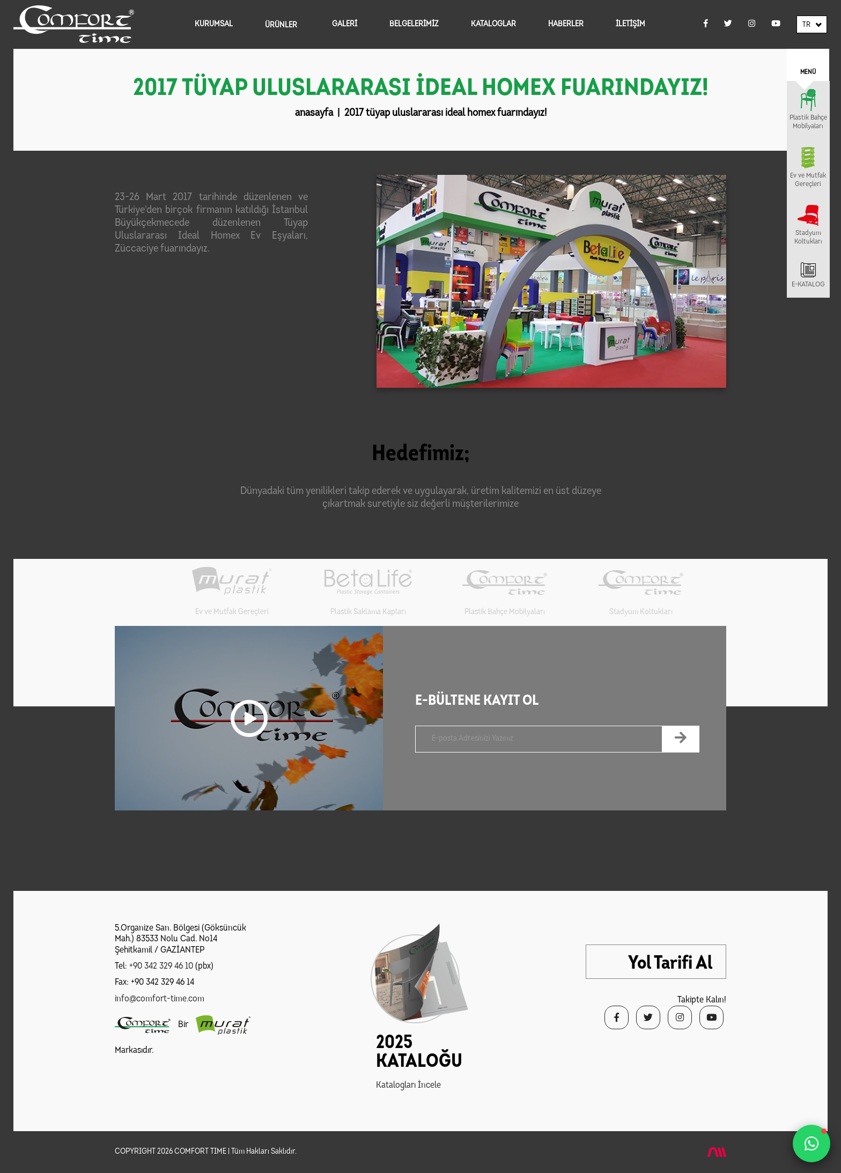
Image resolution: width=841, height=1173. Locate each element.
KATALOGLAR (493, 24)
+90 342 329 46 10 (161, 966)
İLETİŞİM (630, 24)
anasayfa (314, 113)
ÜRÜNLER (281, 25)
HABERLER (566, 24)
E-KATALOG (808, 284)
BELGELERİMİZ (414, 24)
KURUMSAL (214, 24)
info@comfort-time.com (159, 999)
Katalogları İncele (408, 1085)
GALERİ (344, 24)
